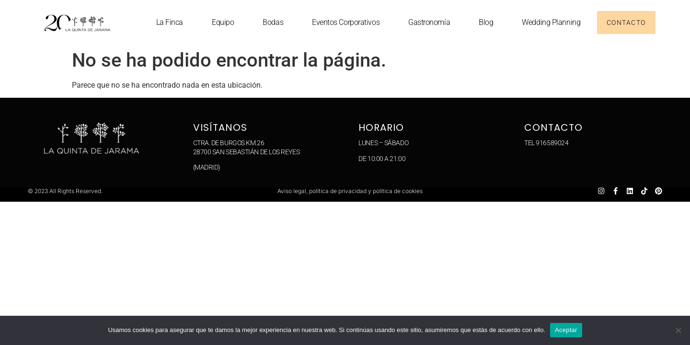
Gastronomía (429, 22)
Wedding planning (551, 22)
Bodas (273, 22)
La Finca (169, 22)
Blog (486, 22)
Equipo (223, 22)
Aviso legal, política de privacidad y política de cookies (350, 191)
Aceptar (566, 330)
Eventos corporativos (346, 22)
